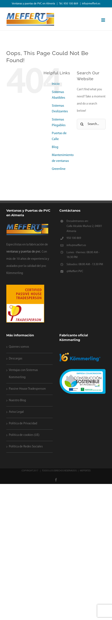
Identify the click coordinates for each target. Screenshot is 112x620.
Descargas (15, 358)
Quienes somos (19, 347)
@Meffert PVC (75, 271)
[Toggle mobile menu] (103, 20)
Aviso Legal (16, 412)
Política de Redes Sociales (26, 446)
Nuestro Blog (17, 400)
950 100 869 (74, 238)
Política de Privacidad (23, 423)
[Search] (82, 124)
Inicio (56, 84)
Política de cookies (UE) (24, 435)
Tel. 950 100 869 (69, 3)
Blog (55, 147)
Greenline (58, 169)
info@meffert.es (91, 3)
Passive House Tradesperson (27, 389)
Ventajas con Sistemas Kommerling (23, 374)
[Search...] (91, 124)
